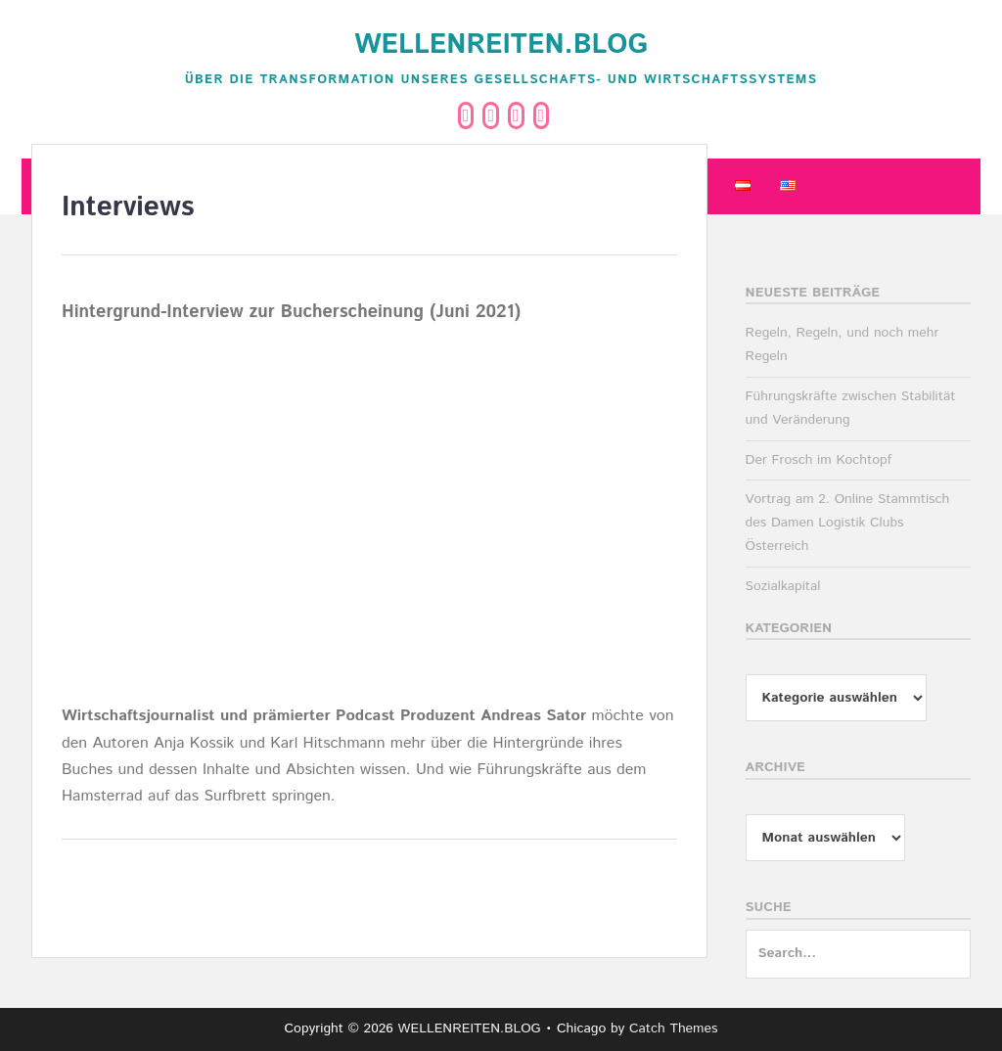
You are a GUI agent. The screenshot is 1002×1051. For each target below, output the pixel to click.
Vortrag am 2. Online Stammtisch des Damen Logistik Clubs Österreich (848, 522)
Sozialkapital (783, 586)
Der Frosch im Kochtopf (819, 460)
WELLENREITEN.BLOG (501, 45)
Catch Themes (673, 1028)
